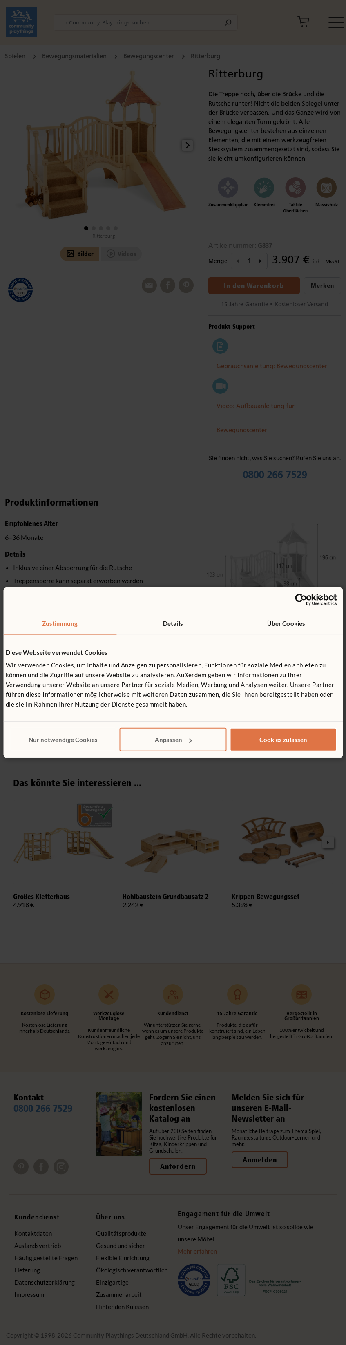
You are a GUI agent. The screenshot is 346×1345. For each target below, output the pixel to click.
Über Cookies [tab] (286, 623)
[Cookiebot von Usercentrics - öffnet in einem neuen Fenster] (301, 599)
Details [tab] (173, 623)
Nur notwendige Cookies (63, 739)
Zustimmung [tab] (60, 623)
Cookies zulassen (283, 739)
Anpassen (173, 739)
